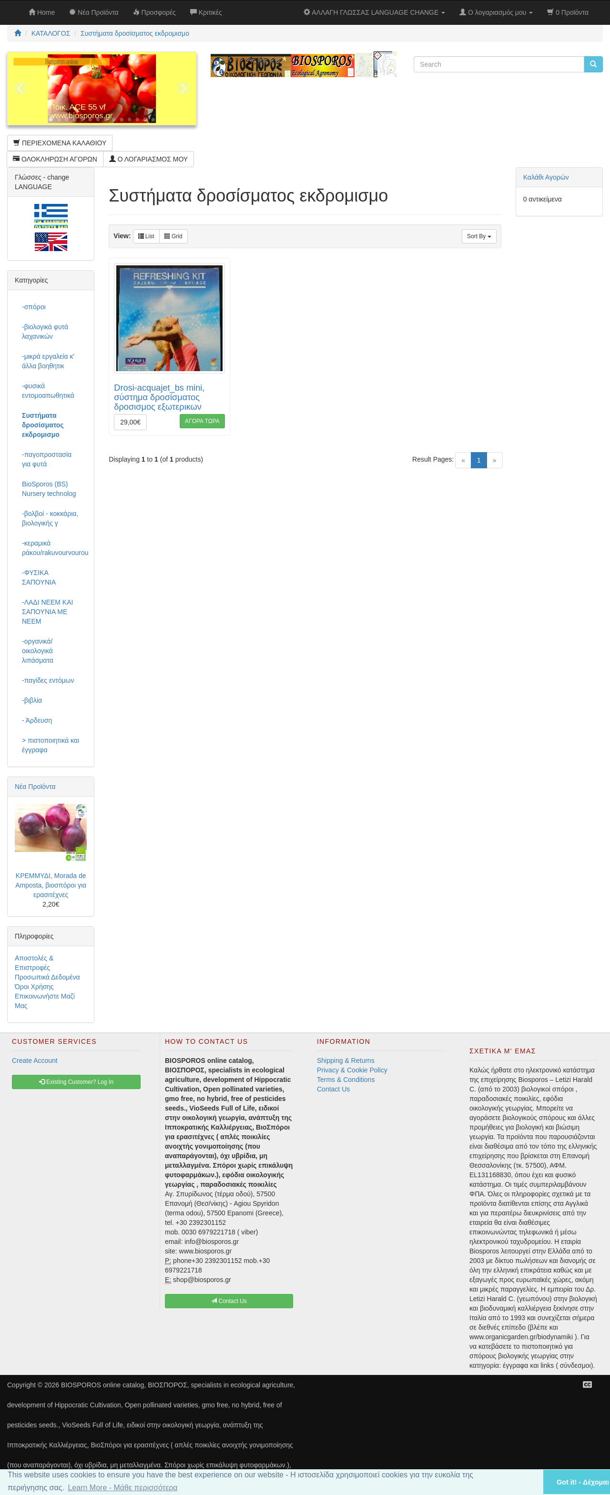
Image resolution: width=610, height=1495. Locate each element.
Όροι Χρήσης (34, 986)
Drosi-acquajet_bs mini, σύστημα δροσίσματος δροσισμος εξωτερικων (159, 397)
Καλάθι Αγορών (546, 177)
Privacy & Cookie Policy (352, 1070)
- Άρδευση (37, 720)
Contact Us (333, 1089)
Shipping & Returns (346, 1060)
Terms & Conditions (346, 1079)
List (146, 236)
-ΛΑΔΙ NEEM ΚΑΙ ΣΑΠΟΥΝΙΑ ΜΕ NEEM (47, 611)
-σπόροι (34, 307)
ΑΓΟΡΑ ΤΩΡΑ (202, 421)
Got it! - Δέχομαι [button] (583, 1482)
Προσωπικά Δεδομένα (47, 977)
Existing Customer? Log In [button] (76, 1082)
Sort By (479, 236)
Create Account (35, 1060)
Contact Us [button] (229, 1301)
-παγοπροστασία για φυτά (46, 459)
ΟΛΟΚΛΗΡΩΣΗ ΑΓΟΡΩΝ (55, 159)
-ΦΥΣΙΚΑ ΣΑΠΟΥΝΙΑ (39, 577)
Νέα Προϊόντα (35, 786)
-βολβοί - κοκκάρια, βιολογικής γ (50, 518)
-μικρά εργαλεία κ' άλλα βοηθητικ (48, 361)
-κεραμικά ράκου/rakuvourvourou (54, 547)
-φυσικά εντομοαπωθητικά (48, 390)
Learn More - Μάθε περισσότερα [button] (122, 1488)
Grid (173, 236)
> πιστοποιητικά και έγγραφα (50, 745)
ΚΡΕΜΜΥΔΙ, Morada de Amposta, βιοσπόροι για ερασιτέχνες (50, 885)
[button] (523, 1481)
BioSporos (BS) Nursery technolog (49, 488)
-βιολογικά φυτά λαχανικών (45, 331)
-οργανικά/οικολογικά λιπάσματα (37, 650)
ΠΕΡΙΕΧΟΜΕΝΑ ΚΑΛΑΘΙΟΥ (59, 143)
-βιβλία (32, 700)
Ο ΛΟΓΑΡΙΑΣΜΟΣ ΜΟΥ (148, 159)
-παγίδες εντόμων (48, 680)
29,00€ (130, 422)
